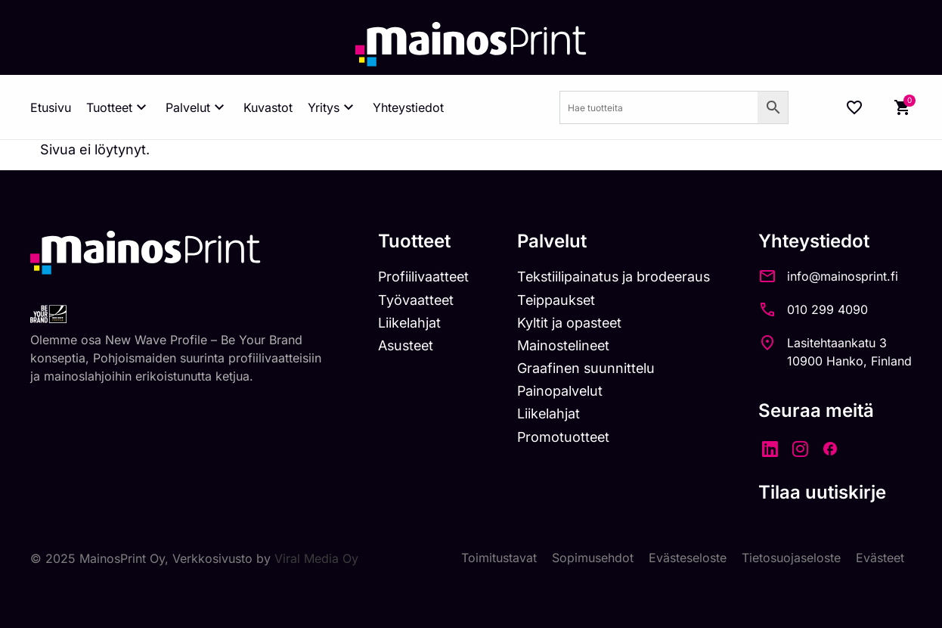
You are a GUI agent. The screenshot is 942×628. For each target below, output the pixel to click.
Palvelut (197, 107)
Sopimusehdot (593, 558)
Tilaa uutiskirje (822, 492)
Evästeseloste (688, 558)
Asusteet (400, 345)
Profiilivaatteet (417, 276)
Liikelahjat (403, 323)
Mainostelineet (560, 345)
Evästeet (880, 558)
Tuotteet (118, 107)
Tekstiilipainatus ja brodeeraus (611, 276)
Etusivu (50, 107)
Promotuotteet (560, 437)
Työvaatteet (409, 300)
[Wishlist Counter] (854, 107)
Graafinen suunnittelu (582, 368)
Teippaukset (553, 300)
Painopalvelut (556, 391)
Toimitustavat (499, 558)
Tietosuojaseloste (791, 558)
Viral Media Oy (316, 558)
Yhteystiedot (408, 107)
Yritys (333, 107)
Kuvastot (268, 107)
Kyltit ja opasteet (566, 323)
